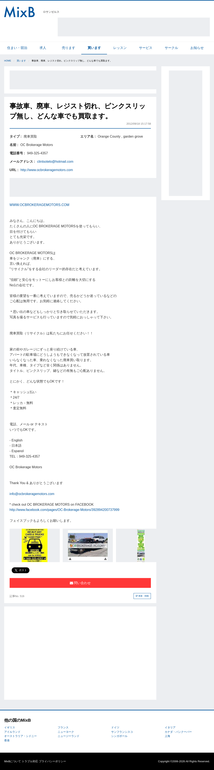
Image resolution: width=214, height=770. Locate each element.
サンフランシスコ (122, 731)
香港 (7, 740)
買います (94, 48)
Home (7, 60)
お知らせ (197, 48)
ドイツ (115, 727)
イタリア (170, 727)
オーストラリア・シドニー (20, 736)
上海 (167, 736)
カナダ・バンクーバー (178, 731)
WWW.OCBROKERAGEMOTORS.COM (39, 205)
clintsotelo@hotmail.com (55, 161)
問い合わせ (80, 583)
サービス (145, 48)
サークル (171, 48)
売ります (68, 48)
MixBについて (12, 761)
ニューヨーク (66, 731)
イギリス (9, 727)
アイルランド (12, 731)
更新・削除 (142, 596)
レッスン (120, 48)
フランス (63, 727)
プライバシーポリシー (52, 761)
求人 (42, 48)
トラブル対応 (30, 761)
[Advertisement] (134, 27)
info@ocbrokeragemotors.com (32, 494)
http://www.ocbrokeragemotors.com (46, 170)
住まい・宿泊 (17, 48)
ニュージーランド (68, 736)
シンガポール (119, 736)
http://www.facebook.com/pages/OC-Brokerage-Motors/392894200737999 (65, 510)
